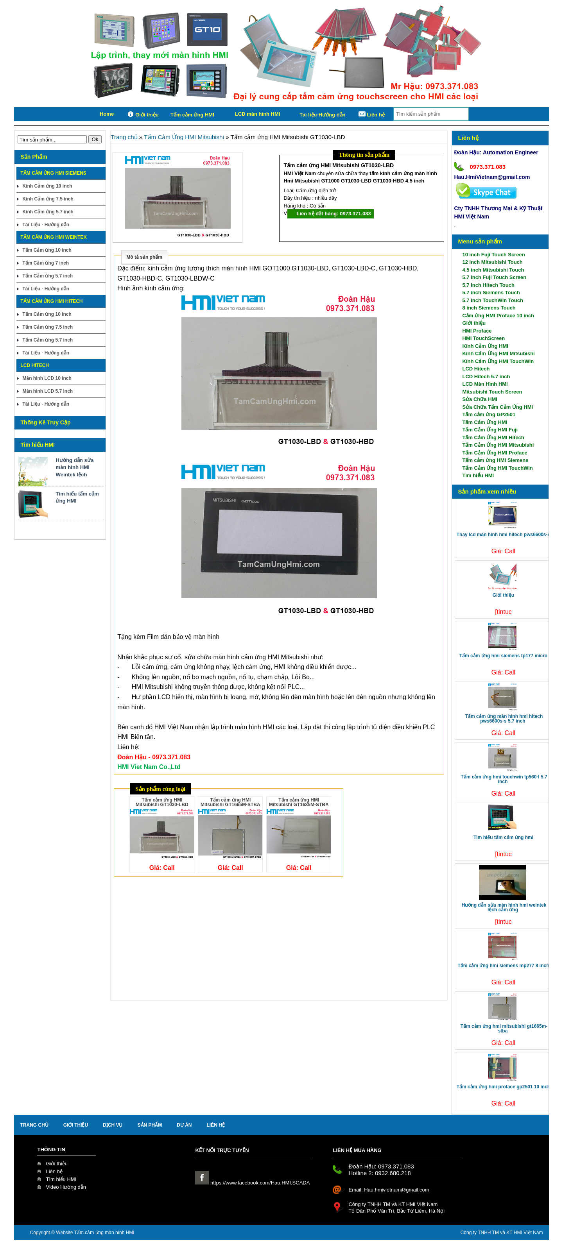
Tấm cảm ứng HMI (192, 115)
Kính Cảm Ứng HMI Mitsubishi (498, 353)
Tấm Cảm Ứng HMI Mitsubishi (498, 445)
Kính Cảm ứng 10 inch (47, 186)
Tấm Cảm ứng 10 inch (46, 250)
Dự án (184, 1125)
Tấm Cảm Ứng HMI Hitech (493, 437)
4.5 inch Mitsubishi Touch (493, 270)
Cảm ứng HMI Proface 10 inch (498, 315)
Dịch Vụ (112, 1125)
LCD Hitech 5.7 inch (486, 376)
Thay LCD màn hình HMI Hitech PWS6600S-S (503, 534)
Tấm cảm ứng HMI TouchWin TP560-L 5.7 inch (504, 779)
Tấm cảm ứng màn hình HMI (104, 1232)
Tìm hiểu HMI (478, 475)
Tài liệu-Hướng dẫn (322, 115)
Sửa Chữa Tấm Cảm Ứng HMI (497, 407)
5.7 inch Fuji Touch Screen (494, 277)
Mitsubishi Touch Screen (492, 392)
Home (107, 114)
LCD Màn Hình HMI (484, 384)
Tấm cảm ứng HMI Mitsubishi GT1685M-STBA (299, 802)
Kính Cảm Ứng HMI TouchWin (498, 361)
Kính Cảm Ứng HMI (485, 346)
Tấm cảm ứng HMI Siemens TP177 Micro (503, 655)
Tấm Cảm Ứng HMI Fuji (490, 430)
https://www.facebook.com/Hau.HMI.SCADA (252, 1183)
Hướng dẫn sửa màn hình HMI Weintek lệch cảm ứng (504, 907)
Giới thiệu (142, 114)
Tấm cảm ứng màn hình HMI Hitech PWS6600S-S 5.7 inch (504, 719)
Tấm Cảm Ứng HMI (484, 422)
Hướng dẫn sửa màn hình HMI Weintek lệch (74, 467)
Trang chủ (124, 137)
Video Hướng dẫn (66, 1187)
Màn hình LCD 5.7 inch (47, 391)
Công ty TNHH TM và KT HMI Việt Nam (502, 1232)
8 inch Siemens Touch (488, 308)
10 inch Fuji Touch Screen (493, 255)
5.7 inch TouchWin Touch (492, 300)
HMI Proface (476, 331)
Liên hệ (371, 114)
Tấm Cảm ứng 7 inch (45, 263)
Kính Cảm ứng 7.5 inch (47, 199)
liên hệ (216, 1125)
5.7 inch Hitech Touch (488, 285)
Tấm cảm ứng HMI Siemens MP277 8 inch (503, 965)
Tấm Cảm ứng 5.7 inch (47, 276)
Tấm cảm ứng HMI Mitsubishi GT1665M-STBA (504, 1028)
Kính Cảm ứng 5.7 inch (47, 212)
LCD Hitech (475, 369)
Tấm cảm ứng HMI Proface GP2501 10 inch (503, 1087)
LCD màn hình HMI (257, 114)
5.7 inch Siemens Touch (491, 292)
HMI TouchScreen (483, 338)
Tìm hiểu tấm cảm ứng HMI (77, 497)
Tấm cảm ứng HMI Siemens (495, 460)
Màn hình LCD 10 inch (46, 378)
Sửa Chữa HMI (479, 399)
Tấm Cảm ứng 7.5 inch (47, 327)
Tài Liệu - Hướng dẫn (45, 224)
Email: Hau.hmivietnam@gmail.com (388, 1190)
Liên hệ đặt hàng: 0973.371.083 (333, 213)
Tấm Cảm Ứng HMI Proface (494, 453)
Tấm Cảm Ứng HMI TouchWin (497, 468)
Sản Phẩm (150, 1125)
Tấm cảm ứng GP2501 (488, 414)
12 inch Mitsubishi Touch (492, 262)
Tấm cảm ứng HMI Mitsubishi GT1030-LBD (162, 802)
